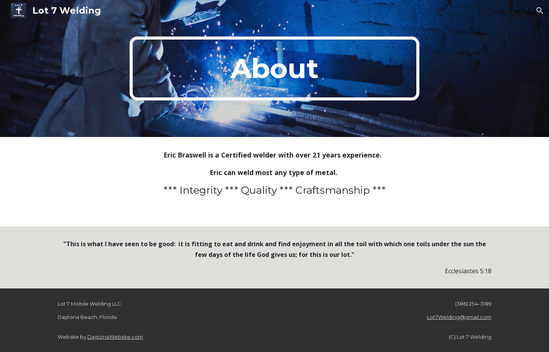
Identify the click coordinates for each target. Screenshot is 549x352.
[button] (540, 11)
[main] (274, 68)
